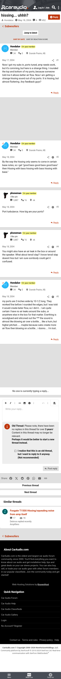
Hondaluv (8, 20)
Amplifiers (14, 524)
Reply (56, 92)
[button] (5, 403)
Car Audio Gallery (9, 614)
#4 (57, 246)
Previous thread (30, 485)
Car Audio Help (8, 603)
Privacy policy (46, 640)
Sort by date (19, 39)
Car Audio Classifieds (11, 609)
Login (4, 620)
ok (34, 200)
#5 (57, 296)
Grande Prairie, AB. (37, 53)
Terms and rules (30, 640)
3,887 (15, 200)
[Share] (53, 60)
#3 (57, 207)
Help (57, 640)
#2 (57, 157)
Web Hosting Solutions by (30, 584)
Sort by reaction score (37, 39)
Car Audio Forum (9, 598)
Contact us (15, 640)
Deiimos (13, 521)
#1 (57, 60)
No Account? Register (11, 626)
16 (25, 200)
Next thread (30, 492)
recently (28, 521)
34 (14, 53)
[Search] (53, 8)
